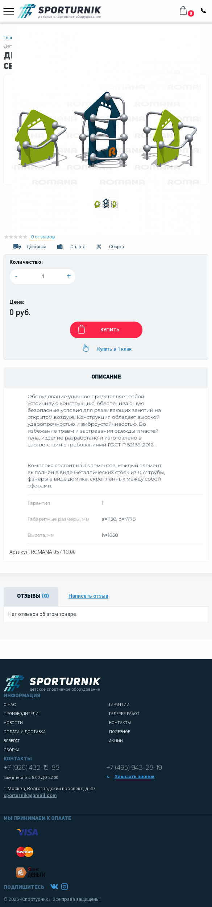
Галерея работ (124, 713)
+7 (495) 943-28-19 (134, 768)
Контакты (120, 722)
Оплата (71, 246)
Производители (21, 713)
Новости (13, 722)
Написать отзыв (88, 596)
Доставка (29, 246)
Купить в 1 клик (106, 348)
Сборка (109, 246)
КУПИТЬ (97, 329)
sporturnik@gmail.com (30, 795)
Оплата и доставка (25, 732)
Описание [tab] (106, 377)
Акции (116, 741)
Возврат (12, 741)
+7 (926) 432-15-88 (31, 768)
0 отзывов (29, 237)
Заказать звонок (130, 776)
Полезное (119, 732)
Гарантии (119, 704)
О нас (10, 704)
